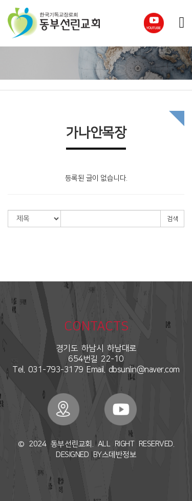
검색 (172, 219)
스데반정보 (119, 454)
